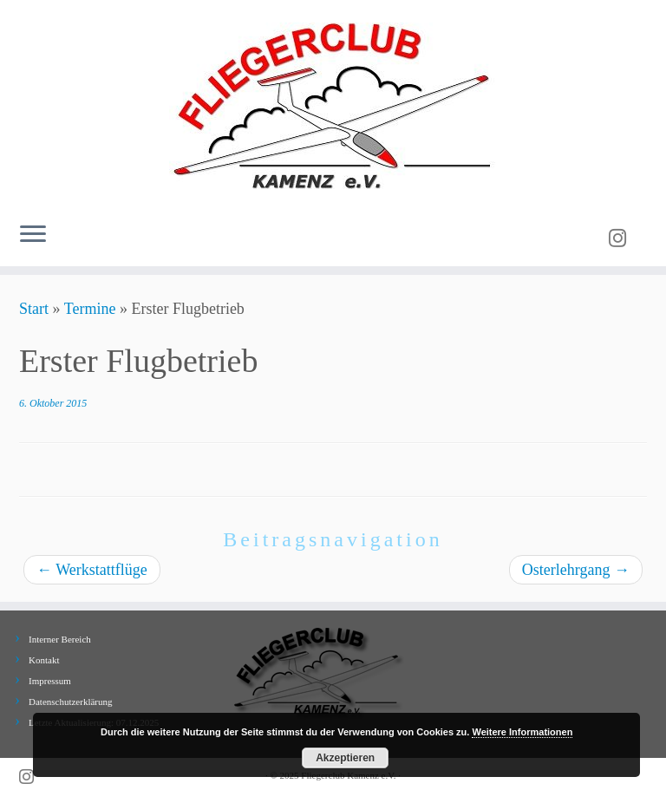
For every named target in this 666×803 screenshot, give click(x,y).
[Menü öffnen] (33, 235)
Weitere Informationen (522, 732)
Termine (90, 308)
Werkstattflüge (91, 569)
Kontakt (44, 660)
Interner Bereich (60, 639)
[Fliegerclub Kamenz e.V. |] (333, 104)
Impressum (50, 681)
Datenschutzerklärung (71, 701)
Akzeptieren (345, 758)
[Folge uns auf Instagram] (623, 238)
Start (34, 308)
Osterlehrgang (576, 569)
